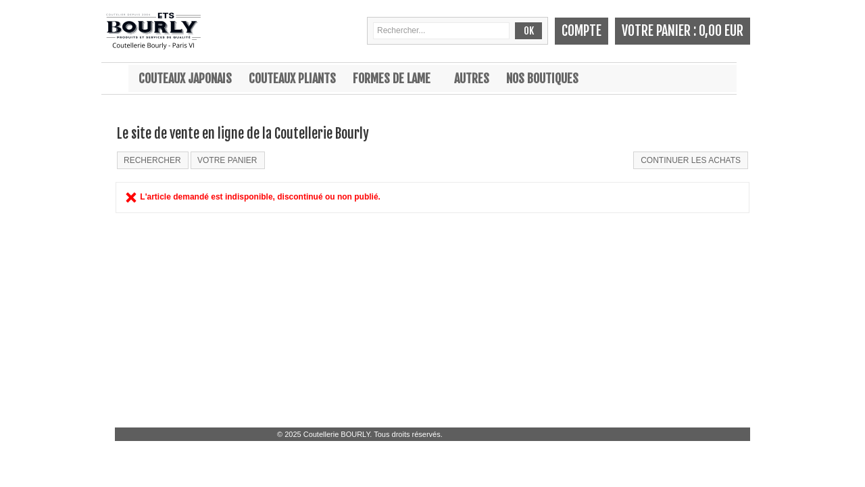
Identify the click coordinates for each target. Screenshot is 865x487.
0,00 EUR (721, 30)
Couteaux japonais (185, 78)
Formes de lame (391, 78)
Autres (471, 78)
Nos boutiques (542, 78)
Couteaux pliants (292, 78)
